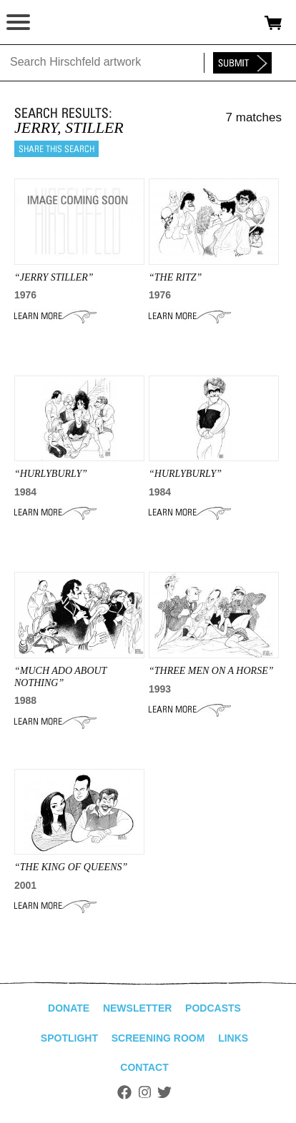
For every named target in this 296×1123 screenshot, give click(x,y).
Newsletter (137, 1008)
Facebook (124, 1092)
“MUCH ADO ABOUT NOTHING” (60, 676)
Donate (68, 1008)
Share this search (56, 149)
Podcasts (213, 1008)
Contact (144, 1067)
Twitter (164, 1092)
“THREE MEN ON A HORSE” (211, 670)
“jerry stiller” (54, 277)
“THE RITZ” (175, 277)
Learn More (55, 316)
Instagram (145, 1092)
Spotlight (69, 1038)
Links (233, 1038)
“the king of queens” (70, 867)
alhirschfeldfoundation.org (60, 23)
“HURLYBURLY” (50, 473)
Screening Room (158, 1038)
